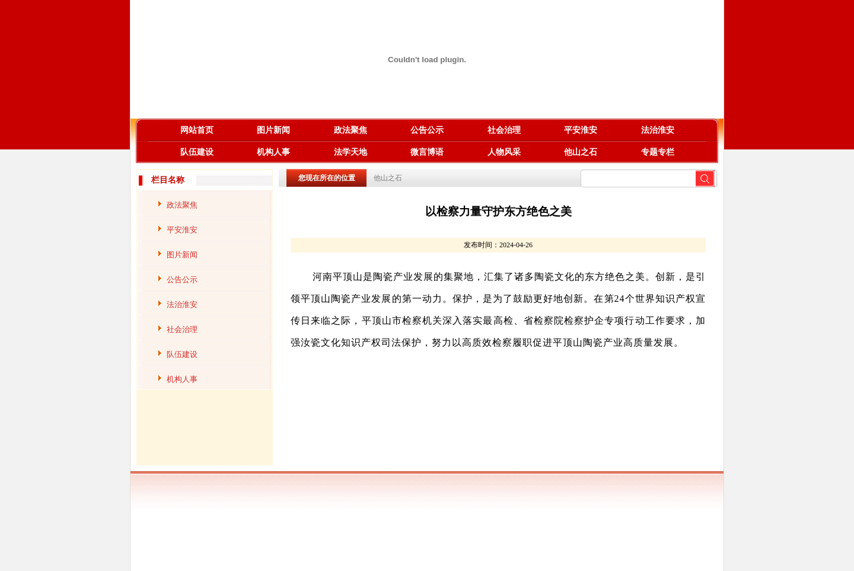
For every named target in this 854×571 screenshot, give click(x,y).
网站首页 (197, 130)
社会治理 (504, 130)
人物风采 (504, 152)
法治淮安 (657, 130)
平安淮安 (580, 130)
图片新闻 (273, 130)
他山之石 (580, 152)
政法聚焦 (350, 130)
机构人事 (273, 152)
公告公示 (427, 130)
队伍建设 (197, 152)
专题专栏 (657, 152)
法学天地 (350, 152)
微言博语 (427, 152)
